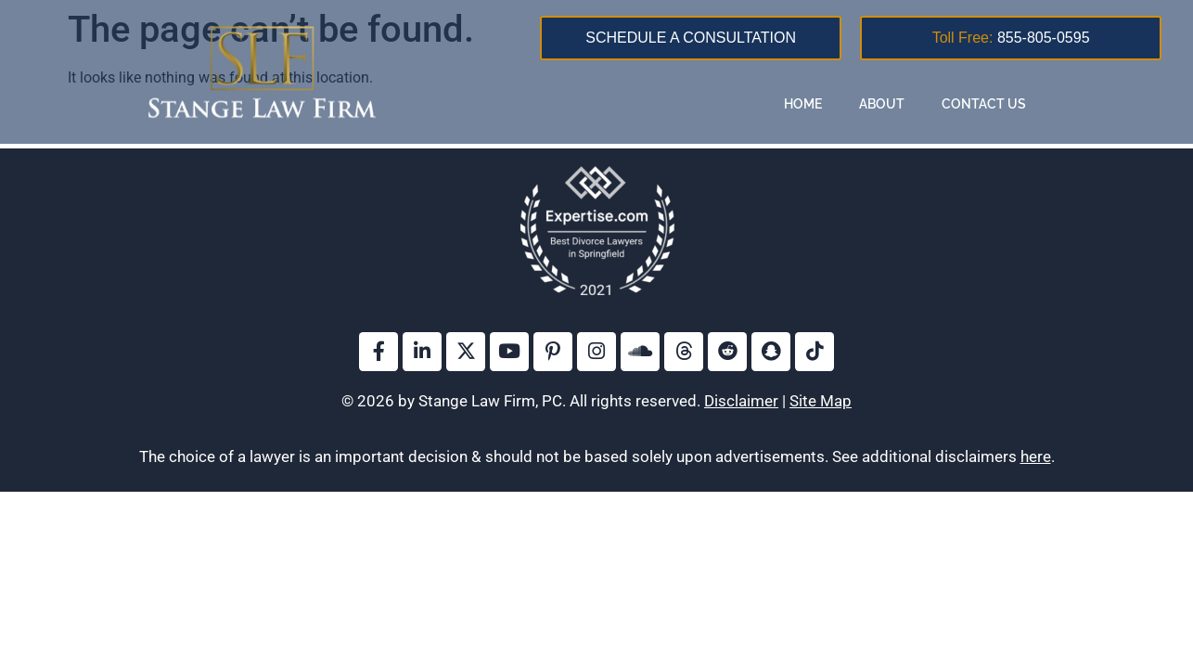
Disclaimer (741, 401)
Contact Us (984, 103)
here (1035, 456)
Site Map (820, 401)
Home (803, 103)
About (881, 103)
